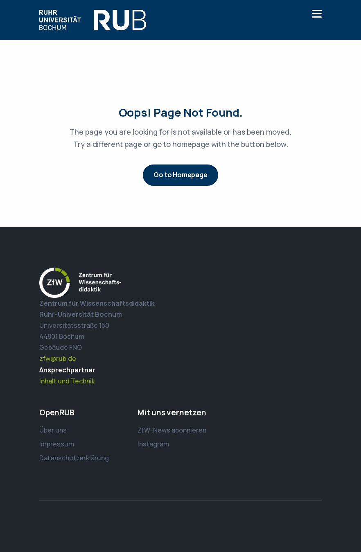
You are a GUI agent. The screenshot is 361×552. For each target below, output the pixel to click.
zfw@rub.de (57, 358)
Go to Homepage (180, 174)
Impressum (56, 443)
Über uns (53, 430)
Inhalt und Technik (67, 380)
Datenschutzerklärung (74, 457)
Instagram (153, 443)
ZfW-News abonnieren (172, 430)
